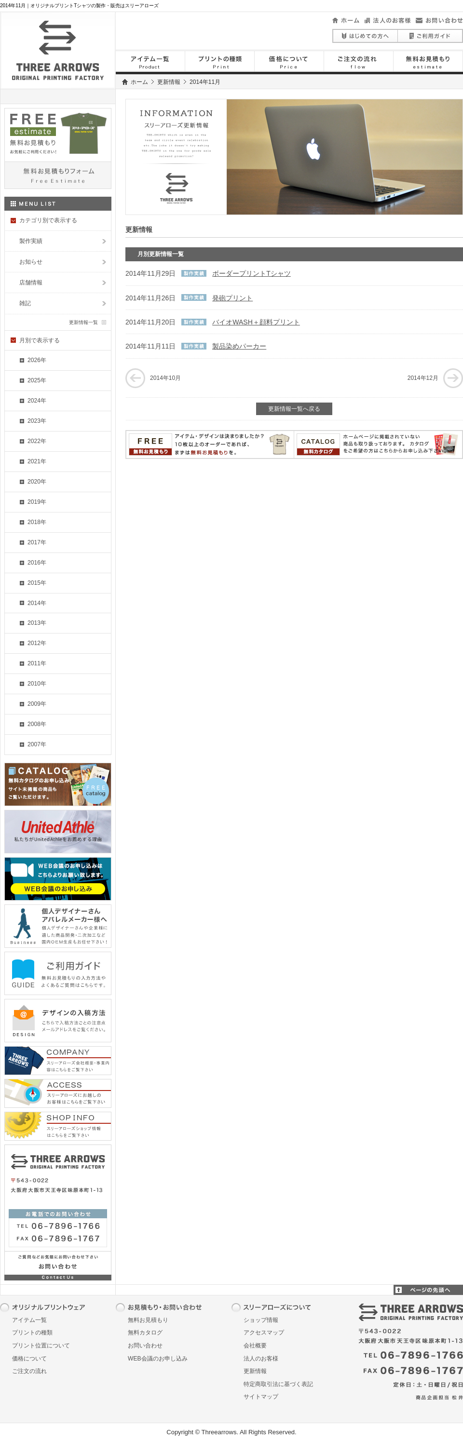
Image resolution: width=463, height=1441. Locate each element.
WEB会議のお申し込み (158, 1358)
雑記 (25, 303)
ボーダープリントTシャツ (251, 273)
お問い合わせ (145, 1345)
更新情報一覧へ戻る (294, 408)
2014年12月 (423, 378)
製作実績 (30, 241)
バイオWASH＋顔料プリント (256, 322)
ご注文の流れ (29, 1371)
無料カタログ (145, 1332)
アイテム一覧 (29, 1320)
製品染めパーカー (239, 346)
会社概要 (255, 1345)
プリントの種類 (32, 1332)
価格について (29, 1358)
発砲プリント (232, 298)
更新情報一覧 (83, 322)
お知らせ (30, 261)
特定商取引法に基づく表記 (278, 1384)
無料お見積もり (148, 1320)
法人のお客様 (261, 1358)
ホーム (139, 82)
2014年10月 (165, 378)
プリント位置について (41, 1345)
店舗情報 (30, 282)
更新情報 (168, 82)
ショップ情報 (261, 1320)
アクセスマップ (264, 1332)
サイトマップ (261, 1396)
